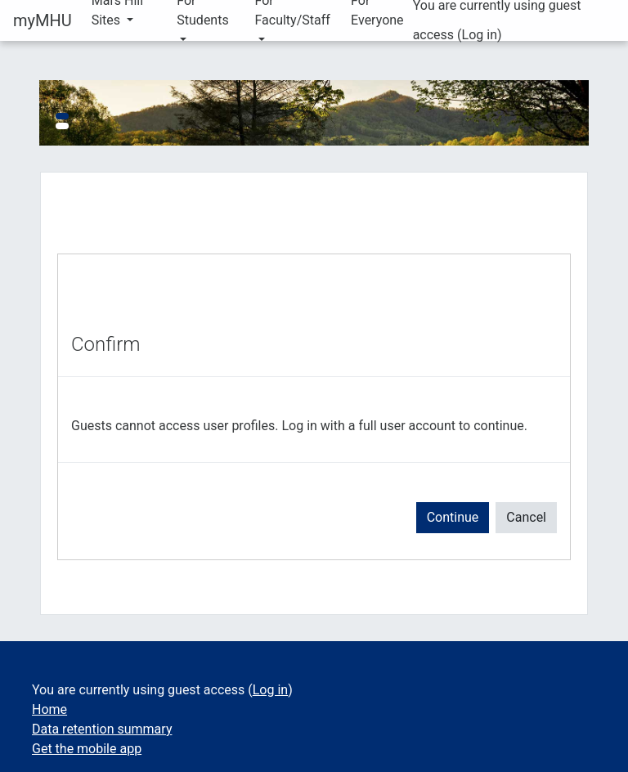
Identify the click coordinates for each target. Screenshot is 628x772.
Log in (479, 35)
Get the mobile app (86, 748)
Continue (453, 517)
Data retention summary (102, 729)
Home (49, 709)
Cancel (526, 517)
